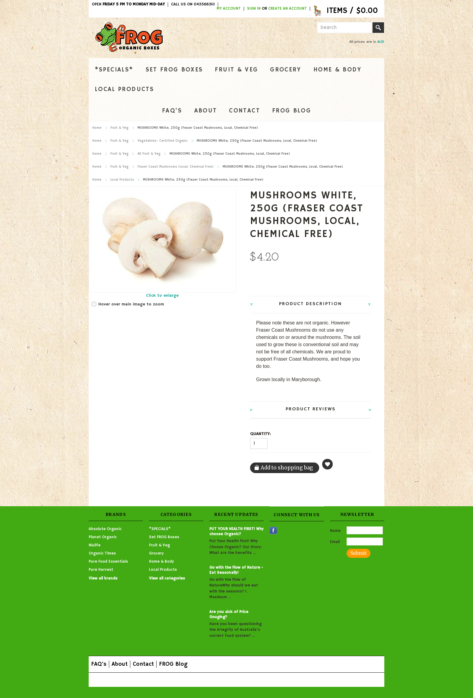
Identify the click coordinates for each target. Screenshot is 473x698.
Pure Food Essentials (108, 561)
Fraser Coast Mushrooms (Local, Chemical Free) (176, 167)
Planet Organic (103, 537)
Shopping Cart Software (210, 679)
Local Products (124, 89)
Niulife (94, 545)
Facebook (273, 530)
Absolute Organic (105, 529)
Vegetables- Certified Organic (163, 141)
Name (335, 530)
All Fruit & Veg (149, 154)
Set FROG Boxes (174, 70)
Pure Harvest (101, 569)
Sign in (254, 9)
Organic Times (102, 553)
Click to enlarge (162, 295)
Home (96, 128)
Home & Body (337, 70)
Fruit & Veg (236, 70)
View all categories (167, 578)
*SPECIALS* (114, 70)
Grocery (285, 70)
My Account (229, 9)
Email (335, 542)
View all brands (103, 578)
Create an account (287, 9)
